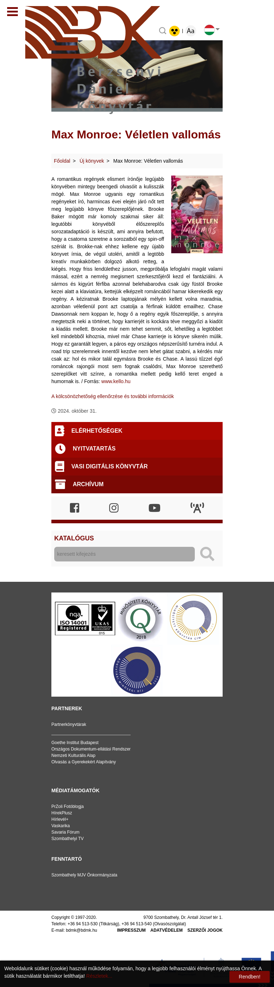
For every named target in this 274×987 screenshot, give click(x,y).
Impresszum (131, 930)
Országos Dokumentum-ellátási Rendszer (91, 749)
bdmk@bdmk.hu (81, 930)
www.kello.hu (116, 381)
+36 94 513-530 (82, 923)
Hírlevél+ (59, 819)
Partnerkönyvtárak (68, 724)
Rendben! (249, 977)
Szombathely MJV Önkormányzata (84, 874)
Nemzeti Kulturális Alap (73, 755)
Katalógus (74, 538)
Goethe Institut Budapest (74, 742)
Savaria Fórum (65, 832)
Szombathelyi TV (67, 838)
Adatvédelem (167, 930)
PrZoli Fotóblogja (67, 806)
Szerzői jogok (205, 930)
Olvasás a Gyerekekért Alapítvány (83, 761)
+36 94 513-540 (137, 923)
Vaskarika (60, 825)
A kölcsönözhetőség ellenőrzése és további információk (112, 396)
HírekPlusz (61, 812)
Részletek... (99, 976)
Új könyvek (92, 161)
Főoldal (62, 161)
